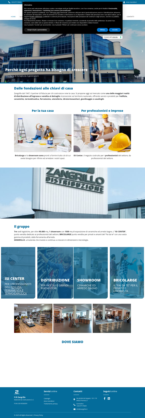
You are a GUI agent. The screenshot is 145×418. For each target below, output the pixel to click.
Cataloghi (47, 398)
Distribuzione (55, 280)
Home (13, 17)
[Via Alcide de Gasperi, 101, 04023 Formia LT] (72, 366)
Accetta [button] (115, 30)
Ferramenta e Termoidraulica (16, 291)
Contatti (130, 17)
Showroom (89, 280)
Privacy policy (38, 415)
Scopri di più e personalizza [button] (37, 30)
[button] (2, 51)
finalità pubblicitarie (36, 16)
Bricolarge (125, 280)
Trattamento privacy (51, 404)
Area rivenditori (49, 401)
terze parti (56, 12)
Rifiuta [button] (102, 30)
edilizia (16, 287)
